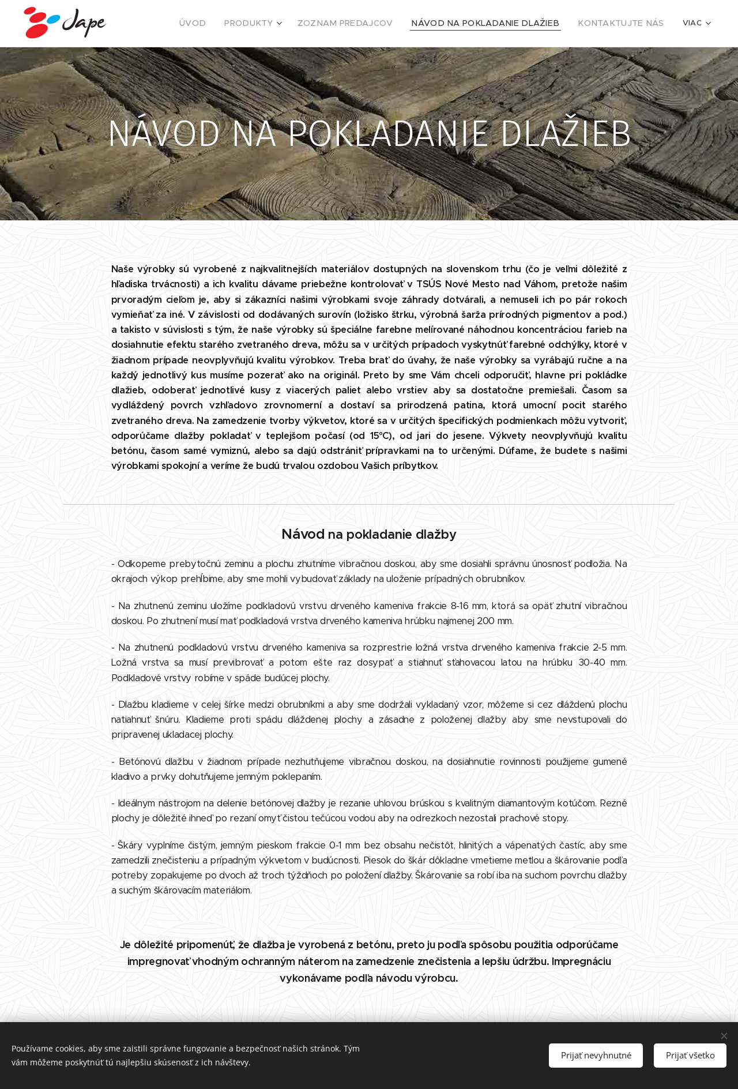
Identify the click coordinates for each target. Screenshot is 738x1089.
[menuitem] (237, 23)
